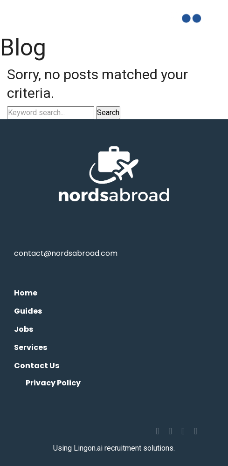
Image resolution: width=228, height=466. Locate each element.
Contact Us (36, 365)
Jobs (23, 329)
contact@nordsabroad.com (65, 253)
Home (25, 293)
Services (30, 347)
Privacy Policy (53, 382)
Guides (28, 311)
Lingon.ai (88, 448)
